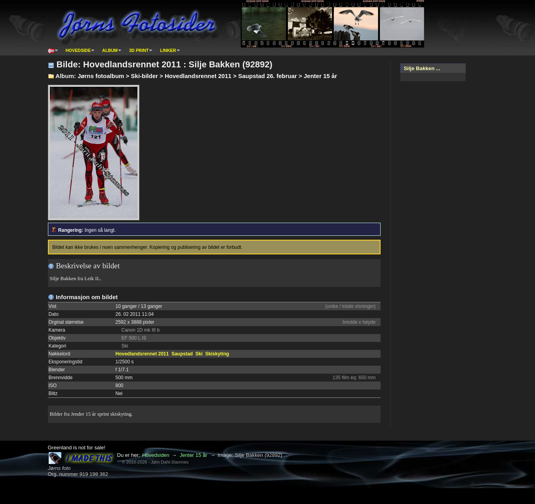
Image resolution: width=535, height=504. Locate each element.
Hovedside (78, 50)
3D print (139, 50)
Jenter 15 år (193, 455)
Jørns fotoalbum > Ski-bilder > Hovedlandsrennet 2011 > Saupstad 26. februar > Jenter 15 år (207, 76)
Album (110, 50)
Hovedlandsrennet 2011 (142, 354)
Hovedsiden (155, 455)
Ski (199, 354)
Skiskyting (217, 354)
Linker (168, 50)
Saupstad (182, 354)
